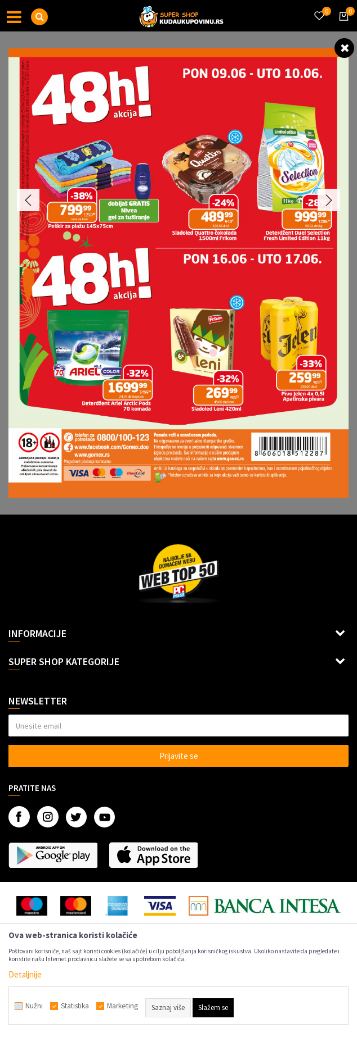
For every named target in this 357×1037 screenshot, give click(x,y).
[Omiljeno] (319, 9)
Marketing (122, 1006)
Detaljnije (25, 974)
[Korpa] (342, 26)
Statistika (75, 1006)
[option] (178, 273)
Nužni (34, 1006)
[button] (39, 16)
